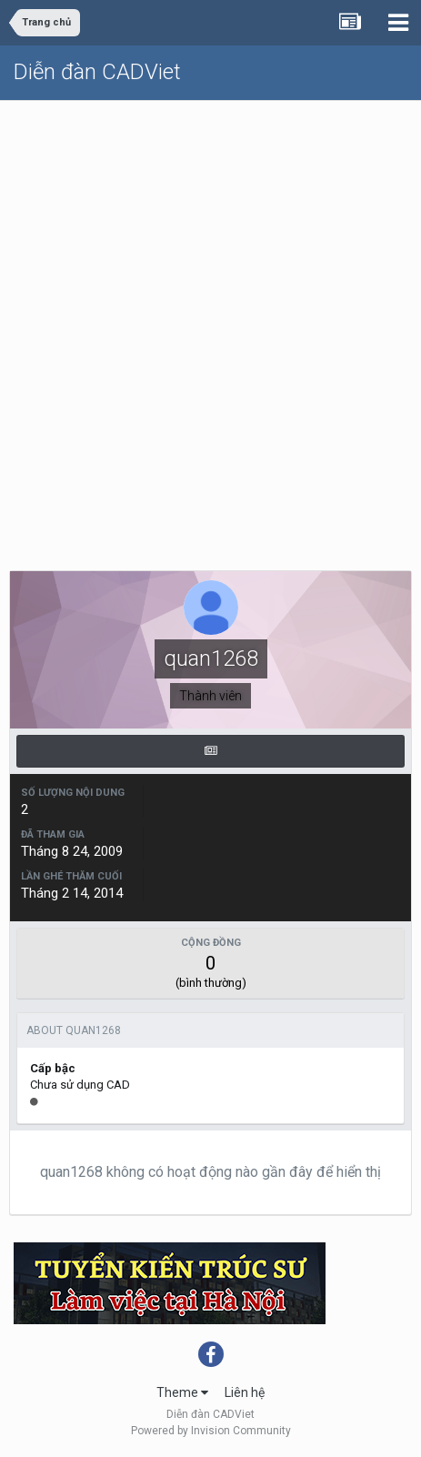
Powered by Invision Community (211, 1430)
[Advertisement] (210, 320)
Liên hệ (245, 1392)
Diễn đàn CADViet (97, 72)
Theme (182, 1392)
